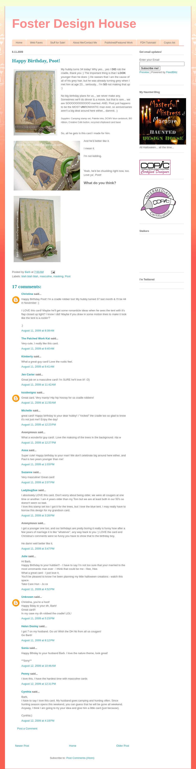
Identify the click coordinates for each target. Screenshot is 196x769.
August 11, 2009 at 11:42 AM (38, 384)
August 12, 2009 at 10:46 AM (38, 665)
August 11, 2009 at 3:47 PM (37, 548)
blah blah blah (30, 276)
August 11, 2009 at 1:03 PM (37, 464)
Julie (24, 556)
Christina (27, 293)
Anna (24, 450)
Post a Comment (27, 728)
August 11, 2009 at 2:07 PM (37, 482)
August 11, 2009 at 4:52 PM (37, 589)
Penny (25, 673)
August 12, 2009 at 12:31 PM (38, 683)
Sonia (25, 648)
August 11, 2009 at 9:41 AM (37, 366)
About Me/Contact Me (85, 42)
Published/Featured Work (119, 42)
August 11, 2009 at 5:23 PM (37, 618)
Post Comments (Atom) (80, 757)
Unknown (27, 596)
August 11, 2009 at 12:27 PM (38, 442)
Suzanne (26, 472)
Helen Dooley (29, 626)
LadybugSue (29, 490)
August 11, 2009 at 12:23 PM (38, 424)
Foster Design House (74, 23)
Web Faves (36, 42)
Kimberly (27, 356)
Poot (67, 276)
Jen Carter (28, 374)
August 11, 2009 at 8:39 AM (37, 330)
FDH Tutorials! (148, 42)
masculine (46, 276)
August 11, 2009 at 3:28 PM (37, 515)
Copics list (169, 42)
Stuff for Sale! (57, 42)
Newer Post (22, 745)
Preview (144, 72)
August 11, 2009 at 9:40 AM (37, 348)
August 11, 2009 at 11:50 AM (38, 402)
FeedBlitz (171, 72)
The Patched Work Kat (35, 338)
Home (19, 42)
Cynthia (26, 691)
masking (58, 276)
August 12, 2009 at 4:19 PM (37, 720)
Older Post (122, 745)
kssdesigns (28, 392)
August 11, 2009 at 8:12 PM (37, 640)
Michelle (26, 410)
